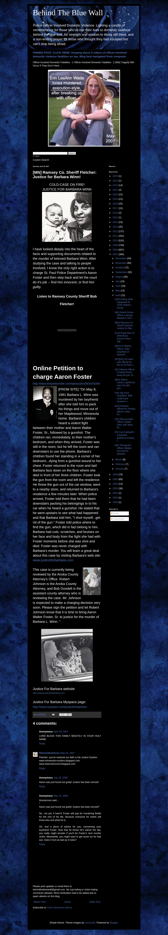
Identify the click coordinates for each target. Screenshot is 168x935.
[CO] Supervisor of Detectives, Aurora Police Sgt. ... (124, 337)
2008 (116, 249)
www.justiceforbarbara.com (53, 560)
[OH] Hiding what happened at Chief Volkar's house (124, 303)
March (119, 459)
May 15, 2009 (61, 796)
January (119, 468)
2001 (116, 493)
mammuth (90, 922)
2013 (116, 226)
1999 (116, 502)
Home (67, 902)
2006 (116, 474)
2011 (116, 236)
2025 (116, 176)
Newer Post (39, 902)
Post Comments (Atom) (59, 907)
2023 (116, 185)
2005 (116, 479)
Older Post (94, 902)
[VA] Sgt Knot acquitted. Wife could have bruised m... (123, 397)
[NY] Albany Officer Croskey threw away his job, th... (125, 372)
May (117, 290)
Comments (117, 519)
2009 (116, 245)
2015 (116, 217)
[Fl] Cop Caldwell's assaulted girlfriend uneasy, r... (125, 436)
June (118, 286)
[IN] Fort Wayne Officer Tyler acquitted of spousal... (123, 350)
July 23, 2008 (61, 777)
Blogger (114, 922)
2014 (116, 222)
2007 (116, 254)
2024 (116, 180)
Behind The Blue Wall (68, 12)
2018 (116, 203)
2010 (116, 240)
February (120, 464)
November (121, 263)
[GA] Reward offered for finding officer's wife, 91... (125, 410)
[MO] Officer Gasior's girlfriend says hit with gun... (125, 384)
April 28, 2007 (61, 731)
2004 (116, 484)
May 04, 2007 (67, 753)
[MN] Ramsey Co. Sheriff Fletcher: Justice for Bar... (124, 325)
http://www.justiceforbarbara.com (49, 693)
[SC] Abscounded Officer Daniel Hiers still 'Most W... (124, 423)
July (117, 281)
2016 (116, 213)
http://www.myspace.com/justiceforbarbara (60, 707)
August (119, 276)
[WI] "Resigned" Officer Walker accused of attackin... (123, 449)
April (118, 295)
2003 (116, 488)
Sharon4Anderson (49, 753)
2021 (116, 190)
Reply (42, 743)
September (121, 272)
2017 (116, 208)
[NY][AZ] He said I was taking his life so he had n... (125, 362)
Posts (115, 513)
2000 (116, 497)
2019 (116, 199)
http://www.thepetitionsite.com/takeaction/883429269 (66, 383)
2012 (116, 231)
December (121, 258)
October (119, 267)
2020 (116, 194)
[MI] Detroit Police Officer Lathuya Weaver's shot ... (124, 315)
